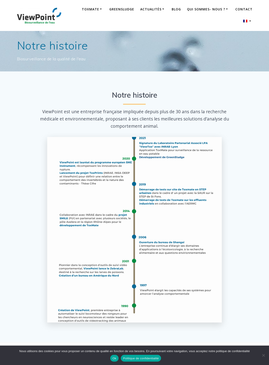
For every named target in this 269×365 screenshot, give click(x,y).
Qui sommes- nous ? (206, 9)
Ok (114, 358)
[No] (263, 355)
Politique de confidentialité (141, 358)
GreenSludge (121, 9)
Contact (244, 9)
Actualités (150, 9)
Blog (176, 9)
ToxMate (90, 9)
